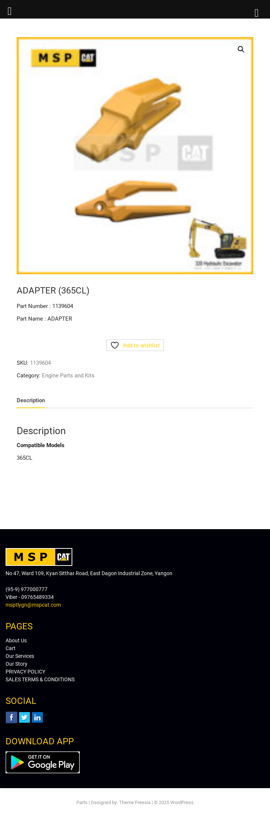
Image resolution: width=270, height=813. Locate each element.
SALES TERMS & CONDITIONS (40, 679)
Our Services (20, 656)
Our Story (16, 664)
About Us (16, 640)
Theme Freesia (135, 802)
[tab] (31, 400)
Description (31, 400)
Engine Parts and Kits (68, 375)
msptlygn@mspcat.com (33, 605)
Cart (11, 648)
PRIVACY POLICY (25, 672)
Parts (82, 802)
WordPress (182, 802)
